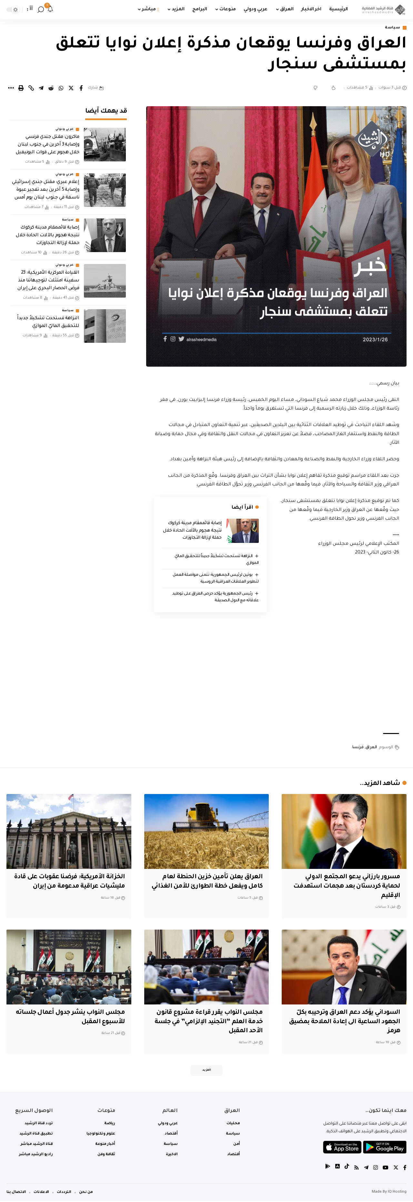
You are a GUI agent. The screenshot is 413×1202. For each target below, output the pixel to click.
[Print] (20, 88)
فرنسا (358, 747)
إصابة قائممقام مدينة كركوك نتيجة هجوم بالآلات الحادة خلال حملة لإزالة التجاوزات (192, 531)
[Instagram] (375, 1169)
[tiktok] (347, 1169)
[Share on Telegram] (40, 88)
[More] (10, 88)
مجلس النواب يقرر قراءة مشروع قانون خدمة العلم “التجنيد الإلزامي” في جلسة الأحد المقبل (207, 1022)
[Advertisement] (276, 676)
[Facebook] (405, 1169)
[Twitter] (395, 1169)
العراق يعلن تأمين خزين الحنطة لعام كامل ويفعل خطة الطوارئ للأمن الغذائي (210, 887)
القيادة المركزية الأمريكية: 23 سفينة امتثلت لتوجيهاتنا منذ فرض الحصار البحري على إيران (48, 279)
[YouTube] (385, 1169)
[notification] (50, 9)
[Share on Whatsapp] (60, 88)
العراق (371, 747)
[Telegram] (366, 1169)
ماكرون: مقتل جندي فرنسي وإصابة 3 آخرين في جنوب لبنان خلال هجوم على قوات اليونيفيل (47, 143)
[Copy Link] (30, 88)
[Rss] (356, 1169)
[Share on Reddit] (50, 88)
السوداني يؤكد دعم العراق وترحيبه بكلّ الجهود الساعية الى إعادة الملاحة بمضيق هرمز (346, 1022)
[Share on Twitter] (71, 88)
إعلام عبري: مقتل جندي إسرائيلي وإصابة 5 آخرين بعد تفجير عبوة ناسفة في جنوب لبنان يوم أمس (45, 188)
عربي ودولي (64, 127)
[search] (40, 9)
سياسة (392, 28)
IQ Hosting (397, 1193)
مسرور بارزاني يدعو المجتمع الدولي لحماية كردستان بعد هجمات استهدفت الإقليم (344, 887)
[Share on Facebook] (81, 88)
